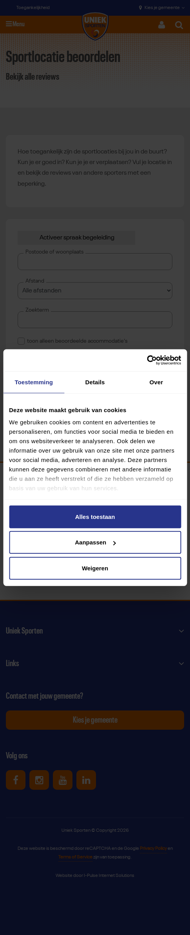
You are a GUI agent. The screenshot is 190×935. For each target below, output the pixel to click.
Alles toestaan (95, 516)
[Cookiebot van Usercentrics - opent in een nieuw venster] (146, 360)
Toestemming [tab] (33, 381)
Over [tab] (156, 381)
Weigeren (95, 567)
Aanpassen (95, 542)
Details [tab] (95, 381)
